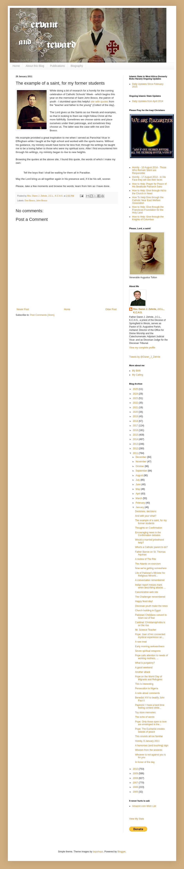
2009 (136, 773)
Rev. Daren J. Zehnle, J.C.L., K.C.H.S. (148, 311)
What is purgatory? (145, 662)
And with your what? (145, 516)
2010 (136, 769)
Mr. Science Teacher (145, 629)
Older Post (110, 309)
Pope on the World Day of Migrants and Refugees (148, 678)
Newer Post (23, 309)
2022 (136, 402)
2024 (136, 393)
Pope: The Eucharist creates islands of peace (150, 730)
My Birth (136, 370)
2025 (136, 389)
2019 (136, 416)
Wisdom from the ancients (148, 750)
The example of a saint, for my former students (151, 521)
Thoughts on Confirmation (148, 527)
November (141, 461)
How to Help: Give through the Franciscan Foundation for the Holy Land (148, 210)
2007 (136, 782)
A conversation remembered (149, 580)
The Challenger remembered (150, 596)
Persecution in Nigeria (146, 688)
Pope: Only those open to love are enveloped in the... (151, 723)
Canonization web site (146, 592)
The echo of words (144, 717)
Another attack (142, 672)
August (140, 475)
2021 (136, 407)
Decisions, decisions (145, 511)
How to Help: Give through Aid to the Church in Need (149, 192)
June (138, 484)
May (138, 489)
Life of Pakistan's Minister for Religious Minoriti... (150, 574)
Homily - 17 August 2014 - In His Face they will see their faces (149, 178)
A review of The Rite (145, 559)
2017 (136, 425)
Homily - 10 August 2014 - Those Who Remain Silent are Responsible (149, 170)
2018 (136, 421)
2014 (136, 439)
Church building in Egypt (148, 610)
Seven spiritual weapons (148, 651)
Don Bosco (30, 200)
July (138, 480)
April (138, 493)
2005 (136, 791)
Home (16, 65)
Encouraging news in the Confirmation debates (148, 534)
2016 (136, 430)
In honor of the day (145, 762)
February (141, 502)
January (140, 507)
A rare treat (141, 641)
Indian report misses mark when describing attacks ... (150, 586)
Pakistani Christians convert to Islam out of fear (151, 616)
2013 (136, 444)
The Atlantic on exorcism (148, 563)
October (140, 466)
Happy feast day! (144, 601)
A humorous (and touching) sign (151, 745)
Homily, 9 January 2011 (147, 741)
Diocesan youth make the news (151, 606)
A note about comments (147, 693)
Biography (77, 65)
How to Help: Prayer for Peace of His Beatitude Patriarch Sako (149, 185)
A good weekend (143, 667)
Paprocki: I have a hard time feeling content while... (149, 706)
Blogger (121, 851)
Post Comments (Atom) (42, 315)
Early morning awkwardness (149, 646)
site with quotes (99, 101)
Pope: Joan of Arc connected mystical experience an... (150, 635)
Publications (57, 65)
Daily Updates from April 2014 (147, 101)
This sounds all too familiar (149, 736)
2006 (136, 787)
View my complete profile (142, 347)
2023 (136, 398)
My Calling (137, 374)
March (139, 498)
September (142, 470)
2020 (136, 412)
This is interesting (144, 684)
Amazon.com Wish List (144, 806)
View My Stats (136, 818)
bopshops (98, 851)
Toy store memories (145, 712)
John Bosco (41, 200)
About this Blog (35, 65)
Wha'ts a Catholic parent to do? (151, 547)
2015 (136, 434)
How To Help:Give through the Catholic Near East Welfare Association (147, 200)
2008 (136, 778)
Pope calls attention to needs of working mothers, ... (151, 657)
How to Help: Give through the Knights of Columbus (148, 218)
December (141, 457)
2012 (136, 448)
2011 (136, 453)
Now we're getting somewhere (150, 568)
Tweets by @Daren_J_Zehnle (144, 356)
